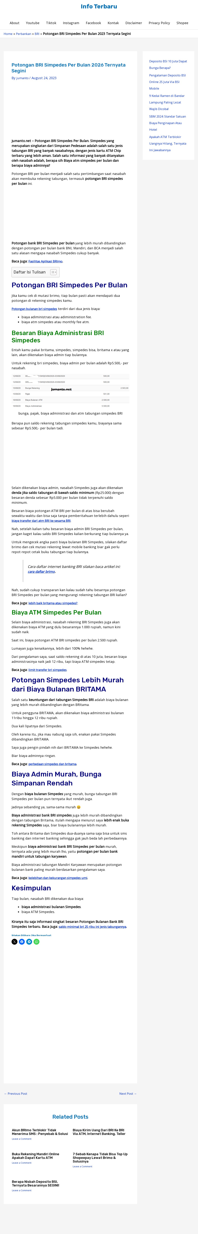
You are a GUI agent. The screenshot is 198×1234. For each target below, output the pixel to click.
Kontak (113, 24)
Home (8, 35)
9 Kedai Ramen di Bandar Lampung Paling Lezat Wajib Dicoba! (168, 103)
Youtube (32, 24)
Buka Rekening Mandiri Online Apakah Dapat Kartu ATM (38, 1166)
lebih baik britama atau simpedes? (55, 604)
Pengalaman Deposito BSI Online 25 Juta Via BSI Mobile (166, 83)
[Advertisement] (70, 113)
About (14, 24)
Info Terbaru (99, 7)
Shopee (182, 24)
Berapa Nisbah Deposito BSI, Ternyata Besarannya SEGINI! (38, 1194)
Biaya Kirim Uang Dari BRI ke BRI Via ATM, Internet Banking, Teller (100, 1140)
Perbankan (25, 35)
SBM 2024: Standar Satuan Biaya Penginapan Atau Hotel (167, 124)
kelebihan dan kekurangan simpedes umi (60, 879)
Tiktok (51, 24)
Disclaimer (133, 24)
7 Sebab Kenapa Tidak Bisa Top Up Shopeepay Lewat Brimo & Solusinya (100, 1168)
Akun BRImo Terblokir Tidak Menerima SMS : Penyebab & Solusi (37, 1140)
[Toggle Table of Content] (51, 273)
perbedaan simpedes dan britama (55, 765)
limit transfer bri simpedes (49, 671)
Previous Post (17, 1100)
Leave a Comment (23, 1149)
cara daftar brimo (42, 572)
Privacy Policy (159, 24)
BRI (39, 35)
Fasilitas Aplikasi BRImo (47, 262)
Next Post (127, 1100)
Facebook (93, 24)
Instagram (71, 24)
